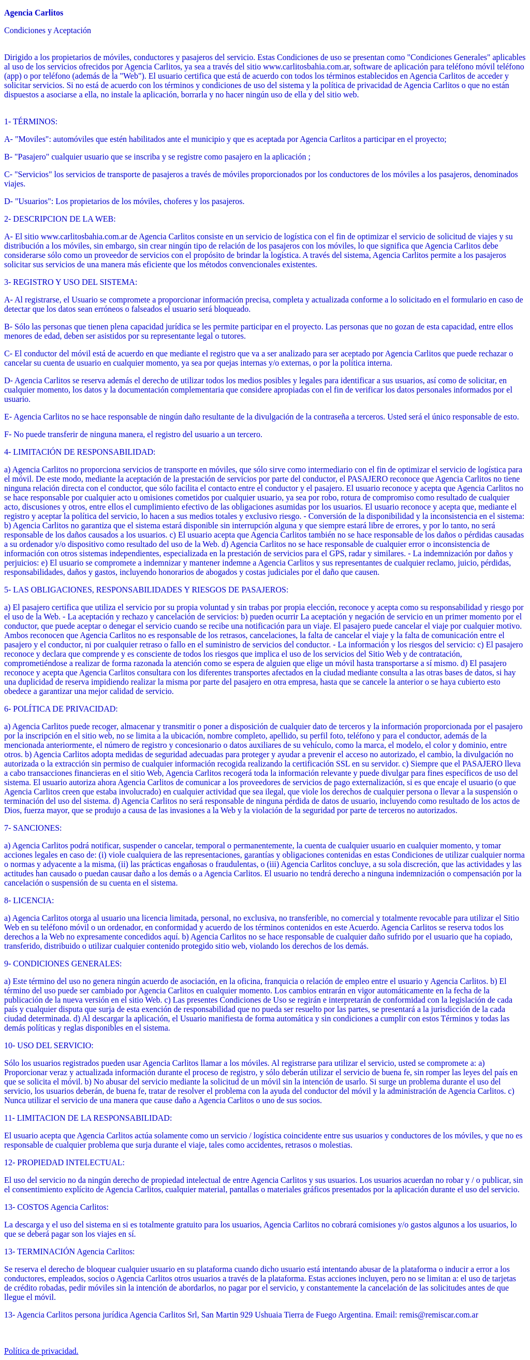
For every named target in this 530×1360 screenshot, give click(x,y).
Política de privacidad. (41, 1351)
